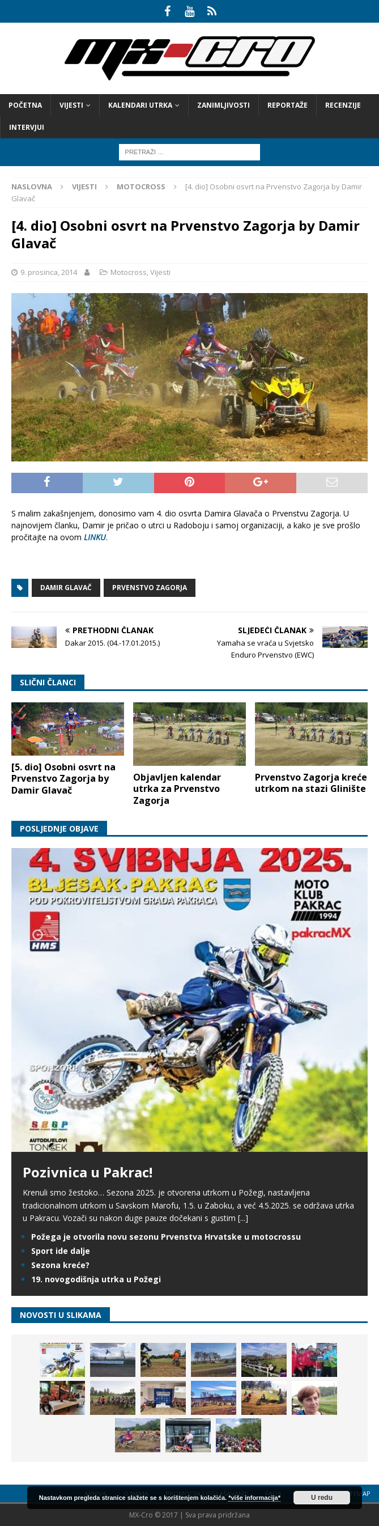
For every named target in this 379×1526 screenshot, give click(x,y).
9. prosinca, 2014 (48, 272)
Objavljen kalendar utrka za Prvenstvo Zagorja (177, 789)
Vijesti (71, 105)
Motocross (128, 272)
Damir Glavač (66, 587)
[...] (243, 1218)
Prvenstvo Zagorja (149, 587)
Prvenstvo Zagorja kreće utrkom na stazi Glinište (311, 783)
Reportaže (287, 105)
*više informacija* (254, 1497)
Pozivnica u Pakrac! (87, 1172)
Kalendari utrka (140, 105)
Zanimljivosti (223, 105)
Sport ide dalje (60, 1250)
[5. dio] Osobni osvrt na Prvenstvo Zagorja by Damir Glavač (63, 779)
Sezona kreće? (60, 1265)
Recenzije (343, 105)
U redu (322, 1498)
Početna (25, 105)
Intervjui (26, 127)
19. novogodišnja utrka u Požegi (96, 1279)
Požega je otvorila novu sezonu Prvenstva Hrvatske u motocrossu (166, 1236)
